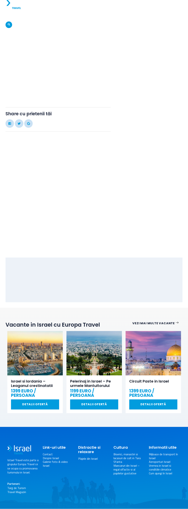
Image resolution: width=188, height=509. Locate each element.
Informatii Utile (163, 15)
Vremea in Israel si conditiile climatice (160, 468)
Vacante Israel (39, 15)
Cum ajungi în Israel (160, 473)
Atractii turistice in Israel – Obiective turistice (83, 15)
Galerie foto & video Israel (95, 47)
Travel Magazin (16, 492)
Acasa (69, 47)
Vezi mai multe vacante (157, 323)
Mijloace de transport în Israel (163, 456)
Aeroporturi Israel (159, 462)
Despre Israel (16, 15)
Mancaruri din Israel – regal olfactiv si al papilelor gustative (126, 469)
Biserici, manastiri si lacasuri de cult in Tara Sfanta (127, 458)
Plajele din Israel (88, 459)
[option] (35, 372)
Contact (48, 454)
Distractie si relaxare (132, 15)
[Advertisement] (151, 194)
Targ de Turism (16, 488)
